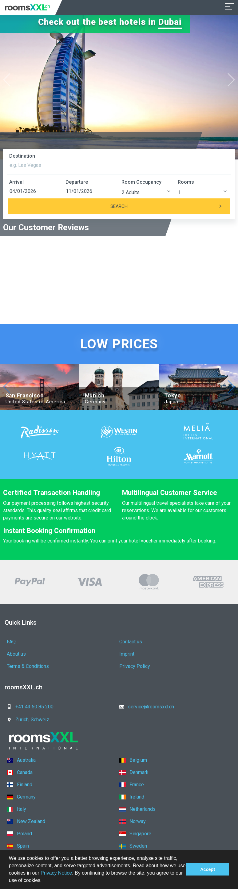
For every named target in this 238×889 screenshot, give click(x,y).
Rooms (186, 182)
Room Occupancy (141, 182)
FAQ (11, 642)
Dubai (170, 22)
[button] (44, 881)
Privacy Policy (134, 666)
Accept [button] (207, 869)
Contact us (130, 642)
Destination (22, 156)
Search (170, 206)
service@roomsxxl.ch (145, 707)
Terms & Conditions (28, 666)
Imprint (126, 654)
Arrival (16, 182)
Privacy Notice (56, 873)
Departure (76, 182)
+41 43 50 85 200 (28, 707)
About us (16, 654)
